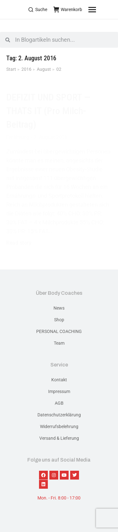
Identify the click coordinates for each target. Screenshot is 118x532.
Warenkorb (67, 9)
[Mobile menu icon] (100, 9)
